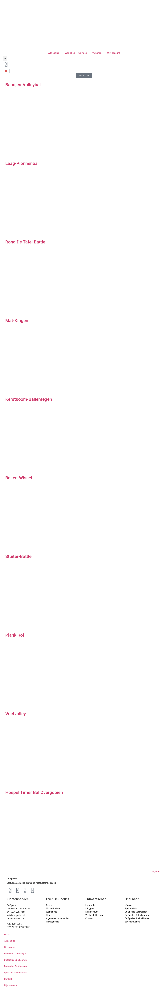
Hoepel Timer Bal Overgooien (34, 792)
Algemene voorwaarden (57, 918)
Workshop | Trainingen (76, 53)
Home (7, 934)
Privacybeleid (52, 921)
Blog (48, 915)
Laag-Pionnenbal (22, 163)
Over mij (50, 905)
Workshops (51, 911)
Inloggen (89, 908)
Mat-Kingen (16, 320)
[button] (5, 58)
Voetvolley (15, 713)
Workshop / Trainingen (15, 953)
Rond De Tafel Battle (25, 242)
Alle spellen (54, 53)
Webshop (97, 53)
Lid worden (90, 905)
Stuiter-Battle (18, 556)
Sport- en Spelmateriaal (15, 972)
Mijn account (113, 53)
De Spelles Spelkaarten (15, 960)
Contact (89, 918)
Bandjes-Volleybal (23, 84)
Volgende (157, 871)
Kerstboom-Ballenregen (28, 399)
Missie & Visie (53, 908)
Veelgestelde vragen (95, 915)
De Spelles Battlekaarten (16, 966)
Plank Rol (14, 635)
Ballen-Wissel (18, 477)
